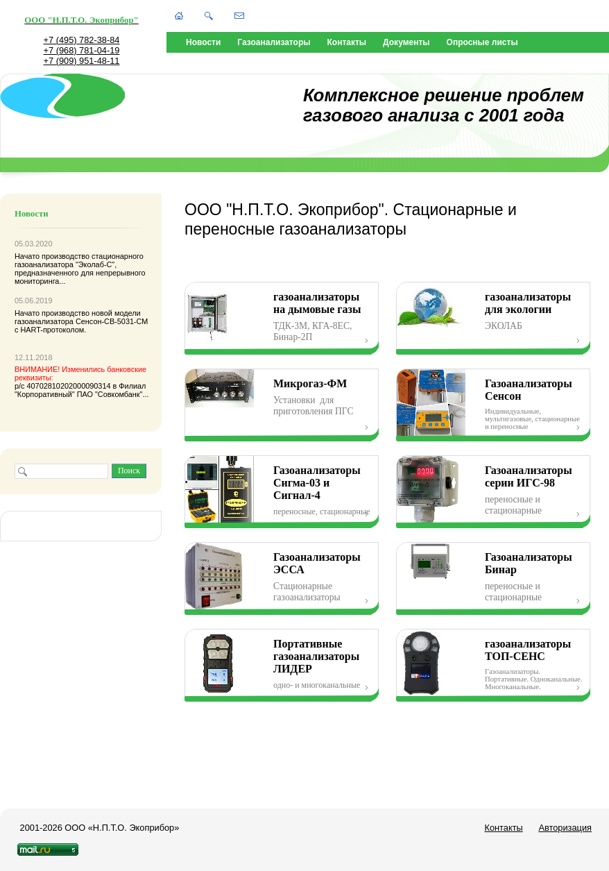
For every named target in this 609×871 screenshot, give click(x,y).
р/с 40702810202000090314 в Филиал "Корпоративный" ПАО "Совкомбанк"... (82, 381)
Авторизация (565, 827)
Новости (203, 42)
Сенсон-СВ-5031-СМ (112, 321)
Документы (406, 42)
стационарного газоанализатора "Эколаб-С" (79, 260)
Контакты (347, 42)
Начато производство (53, 256)
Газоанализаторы (273, 42)
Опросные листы (482, 42)
